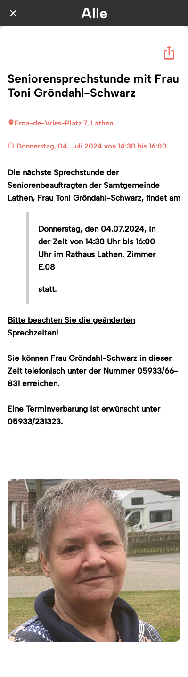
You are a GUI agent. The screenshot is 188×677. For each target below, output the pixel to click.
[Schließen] (13, 13)
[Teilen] (169, 52)
